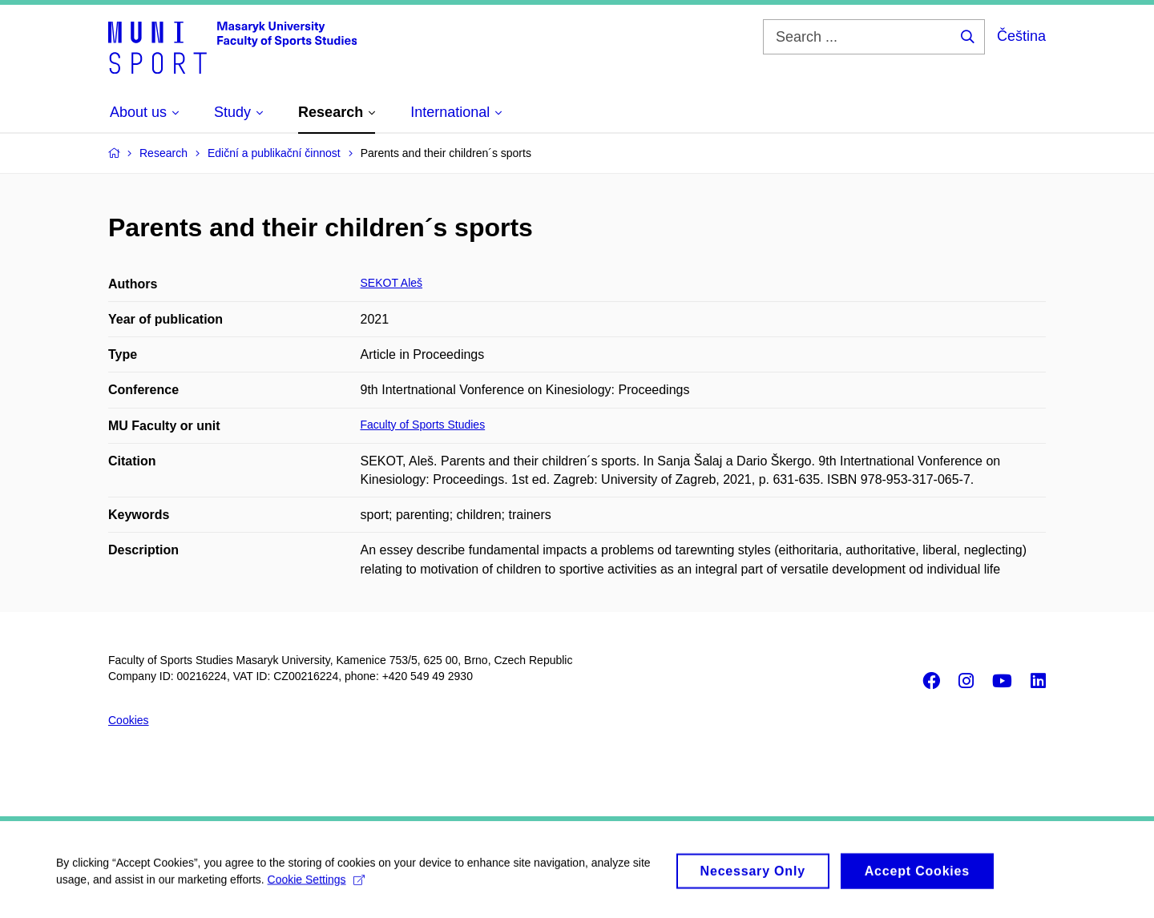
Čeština (1021, 36)
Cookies (128, 720)
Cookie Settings (316, 884)
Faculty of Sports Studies (423, 424)
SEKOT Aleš (392, 282)
